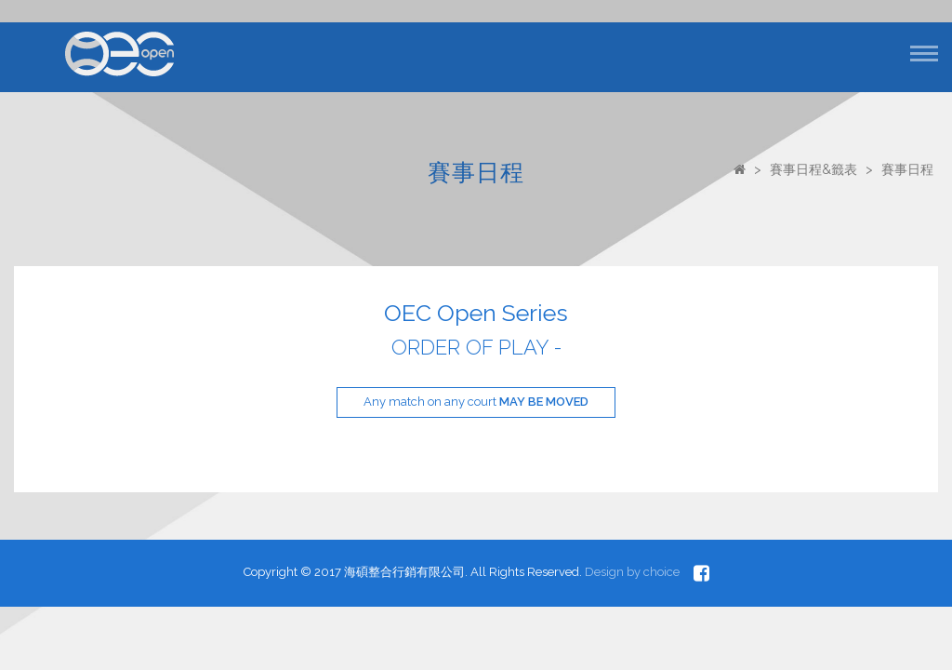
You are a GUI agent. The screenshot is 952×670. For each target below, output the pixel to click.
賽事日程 (907, 169)
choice (661, 572)
